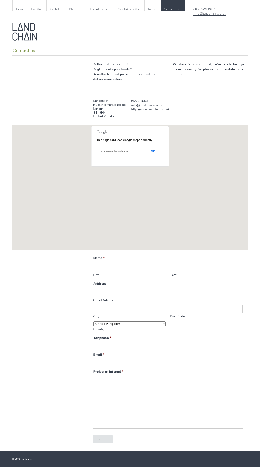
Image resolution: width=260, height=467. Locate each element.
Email (98, 355)
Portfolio (55, 9)
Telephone (102, 338)
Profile (36, 9)
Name (99, 258)
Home (19, 9)
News (150, 9)
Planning (75, 9)
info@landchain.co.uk (209, 13)
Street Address (104, 300)
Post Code (177, 316)
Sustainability (128, 9)
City (96, 316)
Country (99, 329)
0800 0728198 (203, 9)
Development (100, 9)
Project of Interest (108, 372)
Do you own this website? (114, 151)
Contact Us (171, 9)
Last (174, 275)
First (96, 275)
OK (153, 151)
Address (100, 284)
